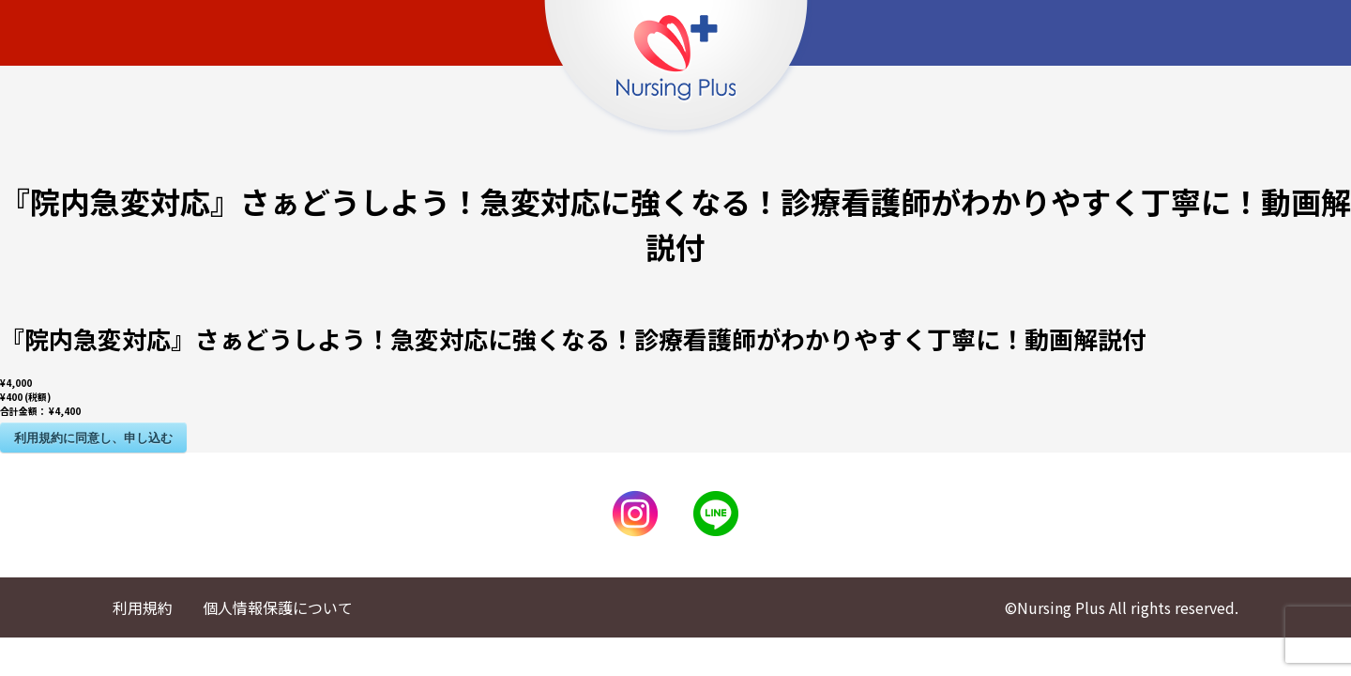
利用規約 (143, 607)
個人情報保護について (278, 607)
